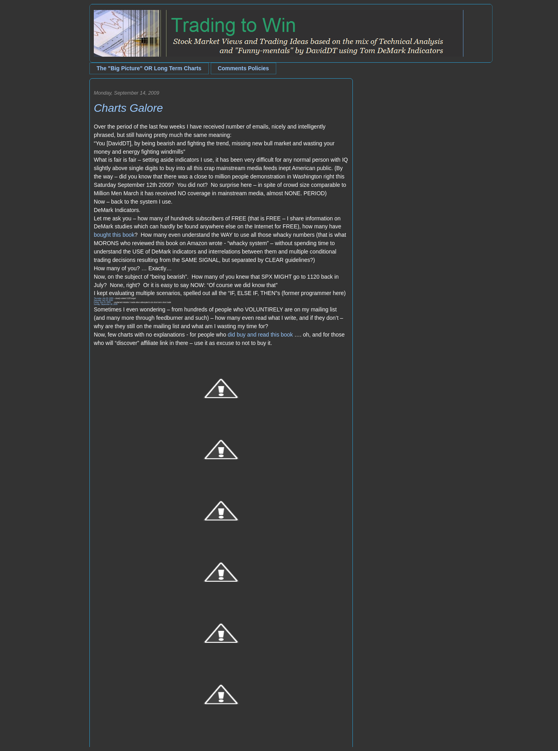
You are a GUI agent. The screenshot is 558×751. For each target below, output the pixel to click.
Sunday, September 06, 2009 (105, 304)
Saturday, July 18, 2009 (103, 300)
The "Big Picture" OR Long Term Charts (149, 68)
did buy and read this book (260, 334)
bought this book (114, 235)
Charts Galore (128, 108)
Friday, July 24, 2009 (102, 302)
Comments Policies (243, 68)
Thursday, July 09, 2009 (103, 298)
